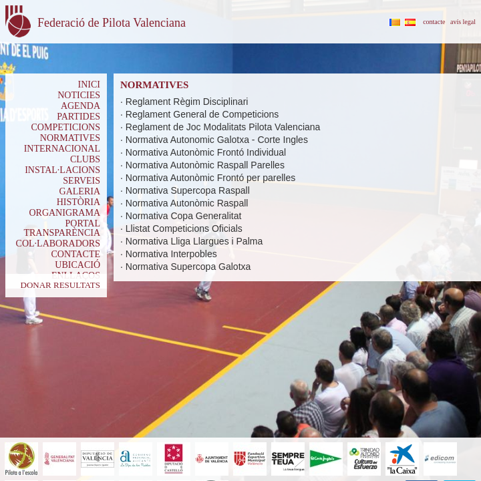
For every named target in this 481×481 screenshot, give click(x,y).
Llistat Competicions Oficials (184, 228)
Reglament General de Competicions (202, 114)
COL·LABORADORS (58, 243)
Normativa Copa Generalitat (184, 215)
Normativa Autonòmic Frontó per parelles (210, 177)
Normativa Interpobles (171, 254)
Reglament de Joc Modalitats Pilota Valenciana (223, 127)
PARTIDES (78, 117)
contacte (434, 21)
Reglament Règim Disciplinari (187, 101)
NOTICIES (78, 95)
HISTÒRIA (78, 202)
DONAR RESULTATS (60, 285)
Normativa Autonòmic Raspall (187, 203)
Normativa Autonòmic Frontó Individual (206, 152)
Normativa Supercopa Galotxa (188, 266)
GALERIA (79, 191)
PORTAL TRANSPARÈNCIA (61, 228)
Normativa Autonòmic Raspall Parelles (205, 165)
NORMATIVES (70, 138)
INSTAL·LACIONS (62, 170)
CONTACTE (75, 254)
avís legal (463, 21)
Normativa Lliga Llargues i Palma (194, 241)
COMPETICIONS (65, 127)
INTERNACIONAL (62, 149)
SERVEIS (81, 181)
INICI (89, 84)
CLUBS (85, 159)
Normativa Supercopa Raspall (188, 190)
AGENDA (80, 106)
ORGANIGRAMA (64, 213)
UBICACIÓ (77, 265)
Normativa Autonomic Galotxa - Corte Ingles (217, 139)
